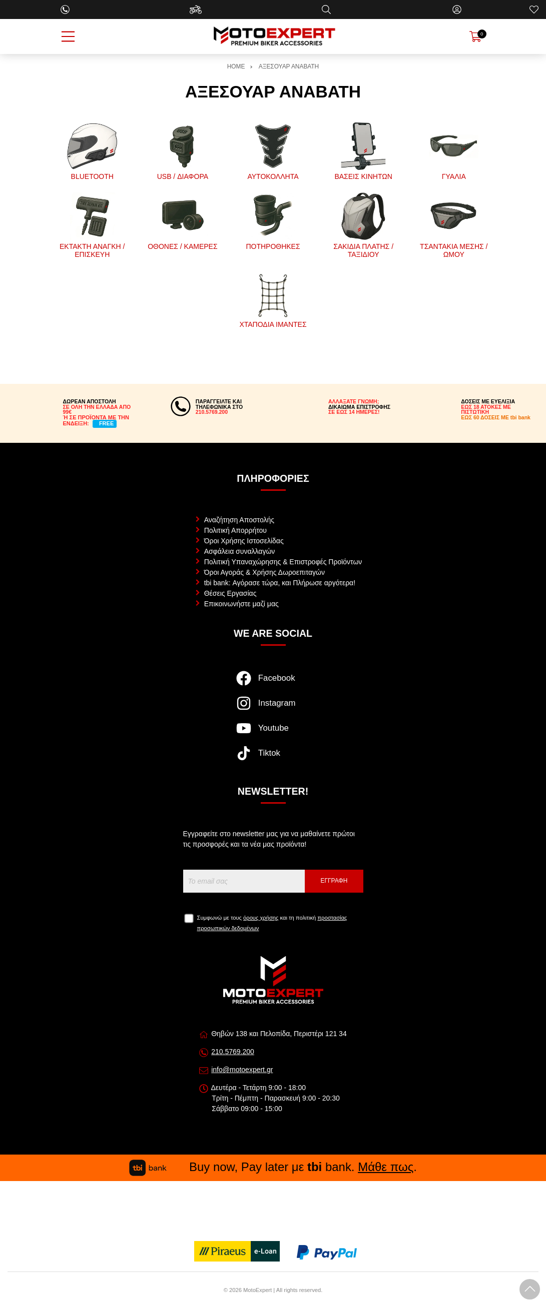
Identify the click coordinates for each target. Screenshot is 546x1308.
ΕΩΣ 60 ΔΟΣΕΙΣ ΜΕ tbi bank (495, 417)
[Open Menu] (68, 36)
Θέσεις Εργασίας (230, 593)
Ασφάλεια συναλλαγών (239, 551)
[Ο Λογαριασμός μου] (456, 9)
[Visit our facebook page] (273, 683)
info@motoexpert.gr (242, 1070)
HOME (236, 66)
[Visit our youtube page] (273, 733)
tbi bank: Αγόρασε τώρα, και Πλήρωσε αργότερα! (279, 583)
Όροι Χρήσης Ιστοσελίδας (244, 541)
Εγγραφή (334, 880)
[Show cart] (475, 36)
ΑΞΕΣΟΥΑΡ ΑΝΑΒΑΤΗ (289, 66)
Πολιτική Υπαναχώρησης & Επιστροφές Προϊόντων (283, 562)
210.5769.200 (232, 1052)
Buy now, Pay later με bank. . (273, 1167)
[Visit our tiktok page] (273, 758)
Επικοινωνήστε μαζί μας (241, 604)
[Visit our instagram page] (273, 708)
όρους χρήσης (260, 918)
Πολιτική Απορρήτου (235, 530)
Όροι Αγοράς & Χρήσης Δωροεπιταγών (264, 572)
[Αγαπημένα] (533, 9)
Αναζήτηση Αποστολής (239, 520)
